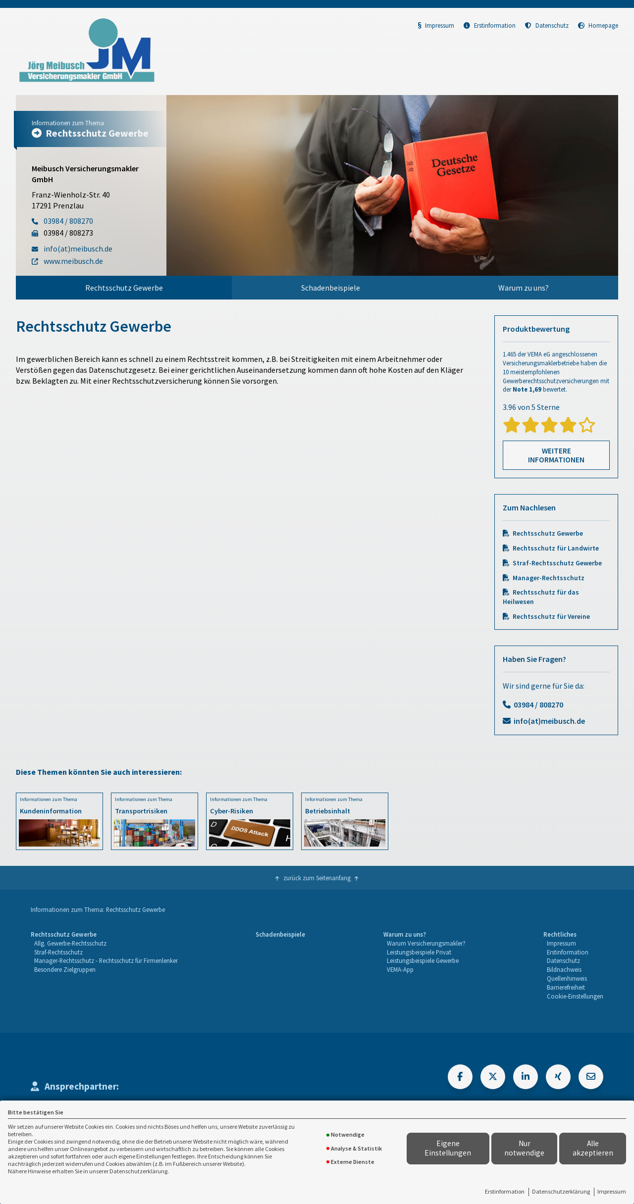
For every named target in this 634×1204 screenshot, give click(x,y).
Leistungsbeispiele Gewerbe (423, 960)
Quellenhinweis (567, 978)
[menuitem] (124, 288)
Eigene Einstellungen (447, 1148)
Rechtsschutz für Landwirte (556, 548)
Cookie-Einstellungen (575, 996)
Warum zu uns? (523, 288)
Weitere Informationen (556, 455)
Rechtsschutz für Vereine (551, 616)
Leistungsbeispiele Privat (419, 952)
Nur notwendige (524, 1148)
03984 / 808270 (538, 704)
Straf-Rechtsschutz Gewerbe (557, 563)
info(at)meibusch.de (549, 721)
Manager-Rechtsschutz (548, 578)
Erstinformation (505, 1191)
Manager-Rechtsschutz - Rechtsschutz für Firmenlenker (106, 960)
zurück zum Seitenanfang (317, 878)
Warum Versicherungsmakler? (426, 943)
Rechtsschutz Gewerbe (124, 288)
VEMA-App (400, 969)
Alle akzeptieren (593, 1148)
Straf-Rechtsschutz (58, 952)
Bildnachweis (564, 969)
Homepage (598, 25)
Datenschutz (547, 25)
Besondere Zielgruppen (65, 969)
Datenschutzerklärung (561, 1191)
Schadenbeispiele (330, 288)
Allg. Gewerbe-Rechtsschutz (70, 943)
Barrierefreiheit (566, 987)
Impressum (611, 1191)
